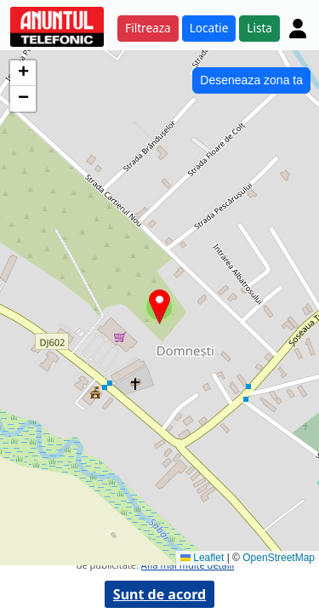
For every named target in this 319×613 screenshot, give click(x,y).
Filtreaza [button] (148, 28)
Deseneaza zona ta (251, 80)
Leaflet (202, 558)
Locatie (209, 28)
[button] (159, 306)
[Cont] (297, 28)
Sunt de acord (159, 594)
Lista (259, 28)
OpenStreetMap (278, 558)
